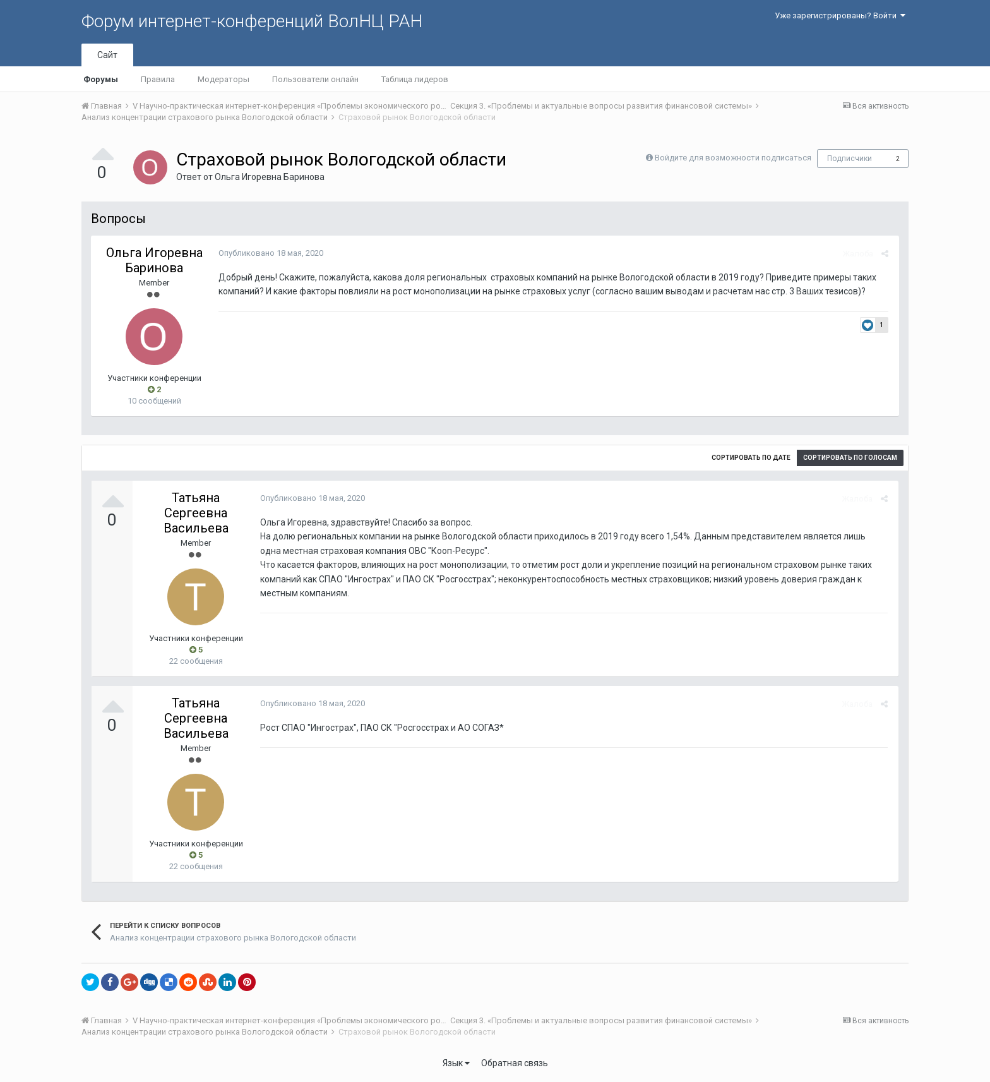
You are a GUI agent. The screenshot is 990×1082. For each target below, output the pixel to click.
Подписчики (849, 158)
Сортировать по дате (751, 457)
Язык (456, 1063)
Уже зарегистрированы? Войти (840, 15)
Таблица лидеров (414, 79)
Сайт (107, 55)
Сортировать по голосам (850, 457)
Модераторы (223, 79)
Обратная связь (514, 1063)
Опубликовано (269, 253)
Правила (158, 79)
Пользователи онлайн (315, 79)
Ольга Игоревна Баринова (270, 177)
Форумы (100, 79)
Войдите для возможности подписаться (733, 157)
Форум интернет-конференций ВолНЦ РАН (251, 21)
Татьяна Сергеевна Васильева (196, 513)
